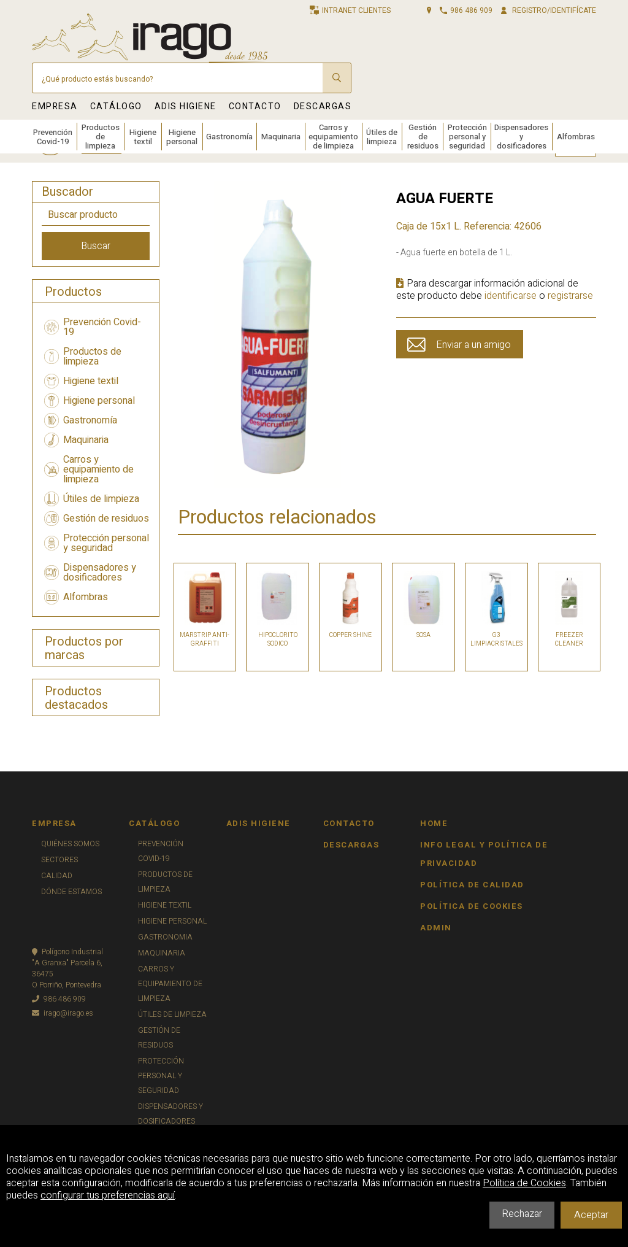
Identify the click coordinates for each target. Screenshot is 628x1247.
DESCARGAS (323, 106)
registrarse (570, 295)
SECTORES (59, 859)
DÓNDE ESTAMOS (71, 891)
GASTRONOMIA (165, 937)
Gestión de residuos (422, 136)
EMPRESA (55, 106)
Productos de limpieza (101, 136)
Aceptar (591, 1215)
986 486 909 (59, 999)
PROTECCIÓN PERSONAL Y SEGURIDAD (161, 1076)
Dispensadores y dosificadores (521, 136)
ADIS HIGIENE (185, 106)
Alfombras (576, 136)
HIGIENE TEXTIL (164, 905)
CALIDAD (56, 875)
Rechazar (522, 1213)
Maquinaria (281, 136)
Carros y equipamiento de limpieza (333, 136)
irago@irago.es (62, 1013)
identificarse (510, 295)
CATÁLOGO (116, 106)
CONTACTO (255, 106)
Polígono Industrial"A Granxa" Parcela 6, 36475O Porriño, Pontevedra (67, 968)
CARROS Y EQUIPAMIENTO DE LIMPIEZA (170, 983)
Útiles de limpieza (381, 137)
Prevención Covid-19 (52, 137)
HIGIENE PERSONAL (172, 921)
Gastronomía (229, 136)
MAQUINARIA (161, 953)
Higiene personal (181, 137)
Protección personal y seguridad (467, 136)
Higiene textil (142, 137)
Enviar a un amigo (473, 345)
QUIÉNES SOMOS (70, 843)
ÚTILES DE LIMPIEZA (172, 1014)
